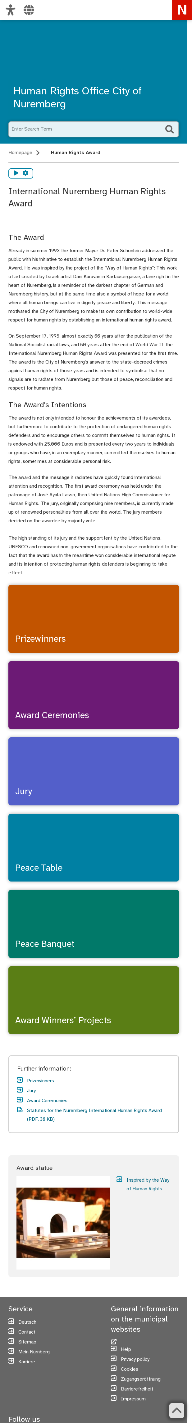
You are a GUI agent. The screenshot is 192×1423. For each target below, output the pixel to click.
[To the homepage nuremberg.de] (182, 10)
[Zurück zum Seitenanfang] (176, 1410)
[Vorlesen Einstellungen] (25, 173)
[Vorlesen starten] (16, 173)
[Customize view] (10, 10)
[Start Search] (169, 129)
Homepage (20, 152)
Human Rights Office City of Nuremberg (77, 98)
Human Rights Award (75, 152)
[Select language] (29, 10)
